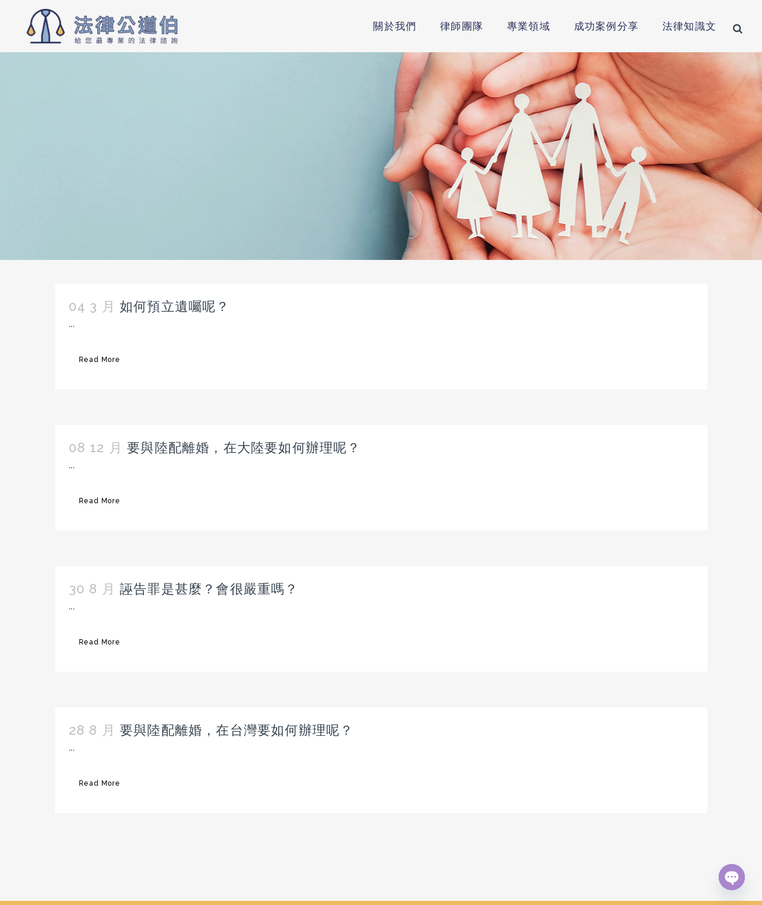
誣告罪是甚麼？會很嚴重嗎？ (209, 588)
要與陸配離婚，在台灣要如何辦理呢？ (236, 730)
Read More (99, 359)
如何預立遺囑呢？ (175, 306)
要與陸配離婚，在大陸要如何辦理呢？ (244, 447)
